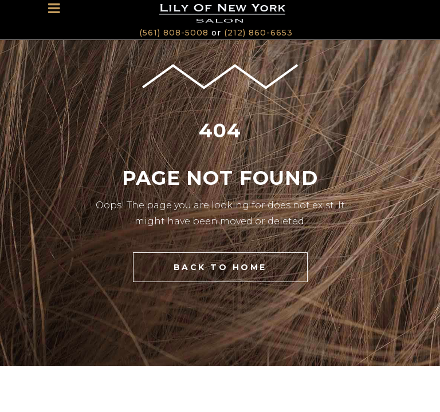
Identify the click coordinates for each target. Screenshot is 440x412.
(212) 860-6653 (258, 32)
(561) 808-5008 (174, 32)
